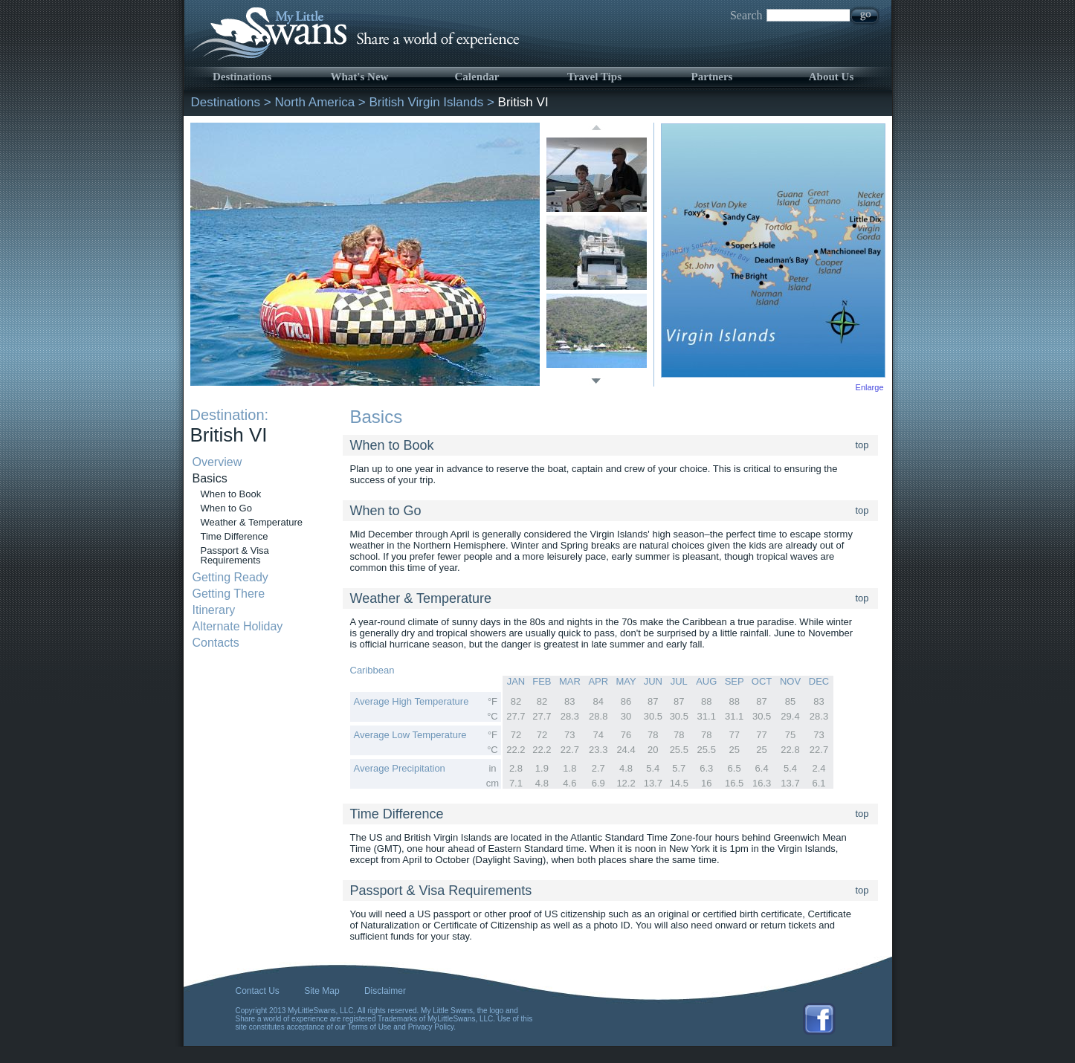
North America (314, 102)
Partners (712, 77)
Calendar (477, 77)
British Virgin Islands (426, 102)
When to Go (226, 508)
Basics (210, 478)
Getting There (229, 593)
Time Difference (234, 536)
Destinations (242, 77)
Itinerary (214, 610)
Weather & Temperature (252, 522)
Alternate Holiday (238, 626)
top (862, 444)
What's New (360, 77)
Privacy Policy (431, 1027)
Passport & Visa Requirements (235, 555)
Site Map (321, 991)
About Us (831, 77)
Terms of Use (370, 1027)
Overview (217, 462)
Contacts (216, 642)
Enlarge (870, 387)
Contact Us (258, 991)
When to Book (231, 494)
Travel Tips (594, 77)
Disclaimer (385, 991)
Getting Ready (230, 577)
